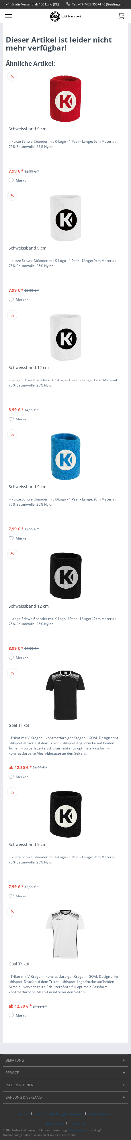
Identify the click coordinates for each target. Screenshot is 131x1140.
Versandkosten (79, 1130)
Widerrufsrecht (99, 1114)
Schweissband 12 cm (29, 367)
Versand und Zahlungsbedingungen (59, 1114)
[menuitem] (8, 16)
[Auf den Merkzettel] (19, 180)
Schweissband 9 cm (27, 129)
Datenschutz (54, 1123)
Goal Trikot (19, 725)
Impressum (77, 1123)
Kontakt (22, 1114)
